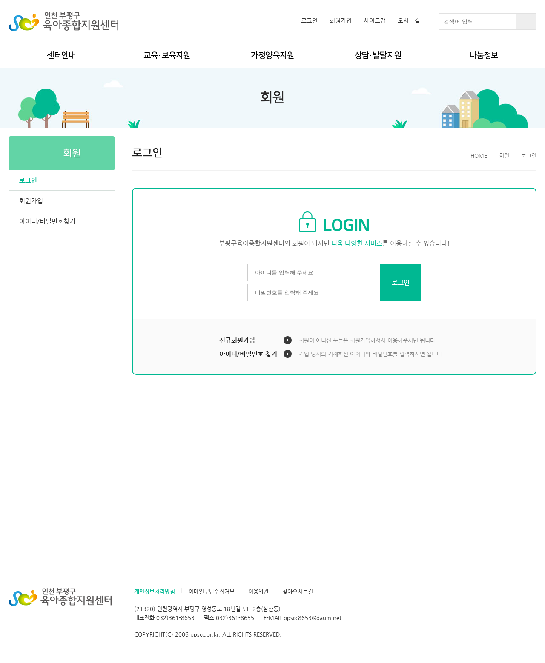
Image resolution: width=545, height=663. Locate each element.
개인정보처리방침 (154, 591)
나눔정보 (483, 55)
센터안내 (61, 55)
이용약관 (258, 591)
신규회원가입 (237, 340)
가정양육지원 (272, 55)
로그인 (309, 20)
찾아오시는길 (297, 591)
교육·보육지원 (166, 55)
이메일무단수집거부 (212, 591)
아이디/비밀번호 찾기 (248, 353)
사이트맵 (375, 20)
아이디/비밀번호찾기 (47, 221)
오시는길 (409, 20)
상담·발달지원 (378, 55)
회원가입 (341, 20)
